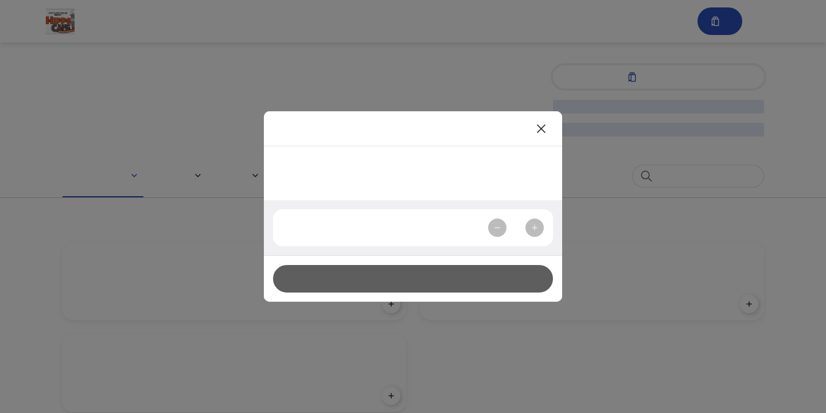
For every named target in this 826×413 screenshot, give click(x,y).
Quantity (303, 227)
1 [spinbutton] (516, 227)
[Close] (541, 128)
